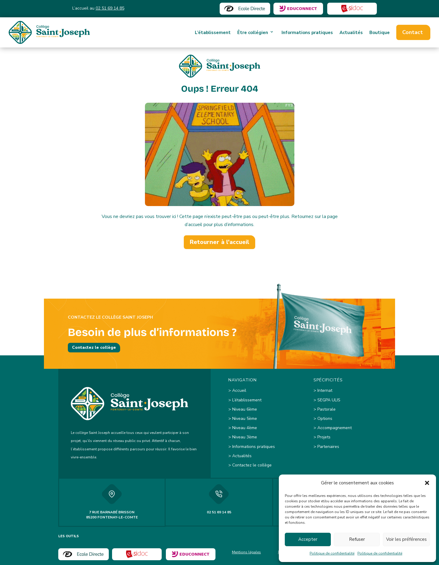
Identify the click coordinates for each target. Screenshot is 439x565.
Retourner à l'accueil (219, 242)
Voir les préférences (406, 539)
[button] (427, 483)
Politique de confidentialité (332, 553)
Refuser (357, 539)
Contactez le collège (94, 347)
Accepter (307, 539)
